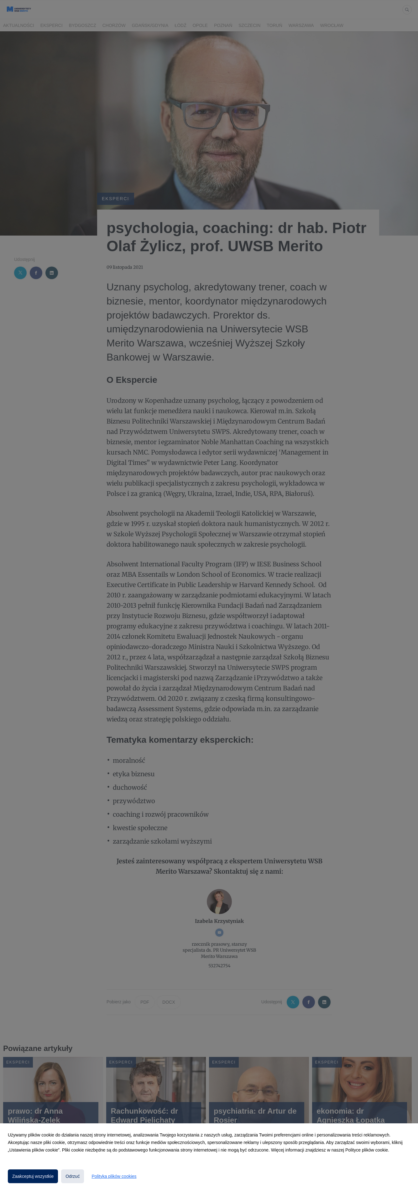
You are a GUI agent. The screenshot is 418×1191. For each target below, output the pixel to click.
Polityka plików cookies (113, 1176)
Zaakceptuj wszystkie (33, 1176)
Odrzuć (72, 1176)
